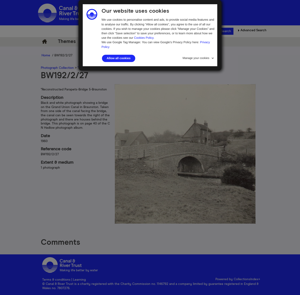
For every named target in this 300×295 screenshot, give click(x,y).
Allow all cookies (119, 58)
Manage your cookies (196, 58)
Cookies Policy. (144, 37)
